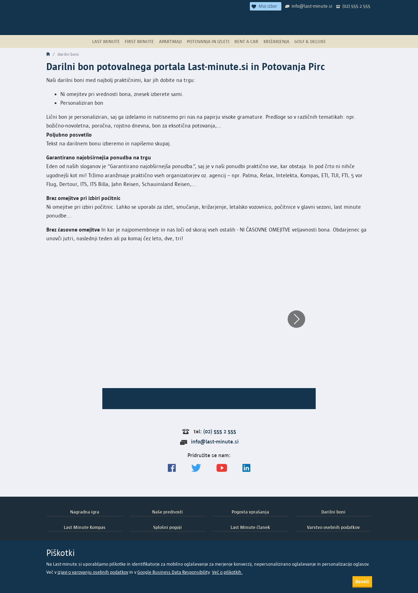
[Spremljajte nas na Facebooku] (172, 468)
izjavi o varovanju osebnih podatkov (92, 572)
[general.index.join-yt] (222, 468)
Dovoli (362, 581)
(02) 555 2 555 (356, 6)
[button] (296, 319)
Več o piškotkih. (227, 572)
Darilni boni (333, 512)
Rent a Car (246, 41)
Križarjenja (276, 41)
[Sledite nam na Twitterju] (196, 468)
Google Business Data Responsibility (173, 572)
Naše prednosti (167, 512)
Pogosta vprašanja (250, 512)
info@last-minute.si (312, 6)
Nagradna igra (84, 512)
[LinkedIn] (246, 468)
